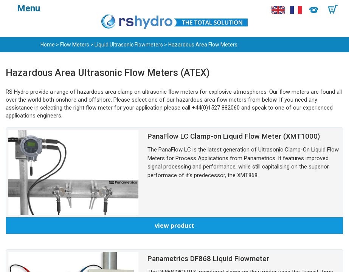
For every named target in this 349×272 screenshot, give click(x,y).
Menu (28, 8)
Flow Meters (74, 45)
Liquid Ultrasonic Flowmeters (129, 45)
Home (47, 45)
